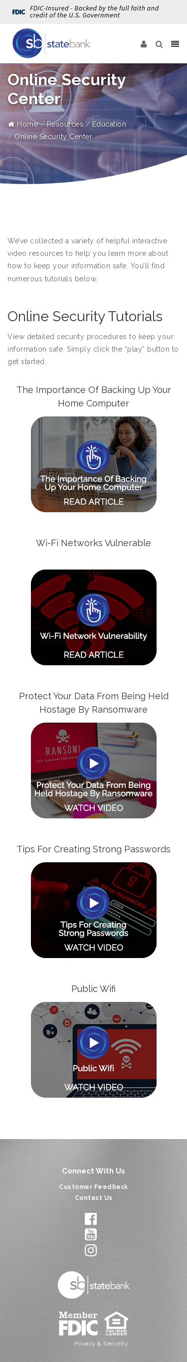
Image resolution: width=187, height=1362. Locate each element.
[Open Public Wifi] (94, 1049)
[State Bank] (51, 43)
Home (23, 124)
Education (109, 124)
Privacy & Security (101, 1343)
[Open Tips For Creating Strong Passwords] (94, 910)
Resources (65, 124)
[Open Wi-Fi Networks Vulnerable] (94, 617)
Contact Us (94, 1197)
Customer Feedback (93, 1186)
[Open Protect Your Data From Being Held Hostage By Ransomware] (94, 770)
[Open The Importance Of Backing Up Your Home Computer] (94, 464)
